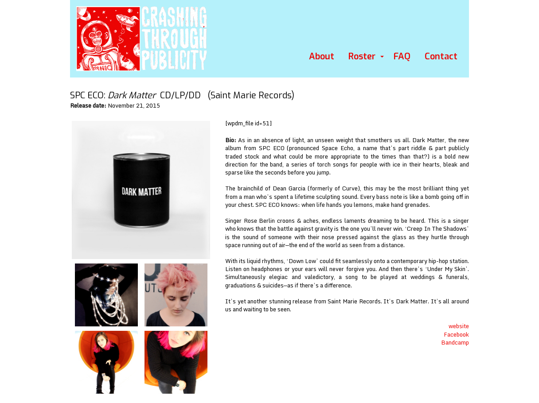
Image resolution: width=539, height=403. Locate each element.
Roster (361, 56)
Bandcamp (455, 342)
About (321, 56)
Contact (441, 56)
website (459, 326)
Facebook (456, 334)
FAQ (402, 56)
